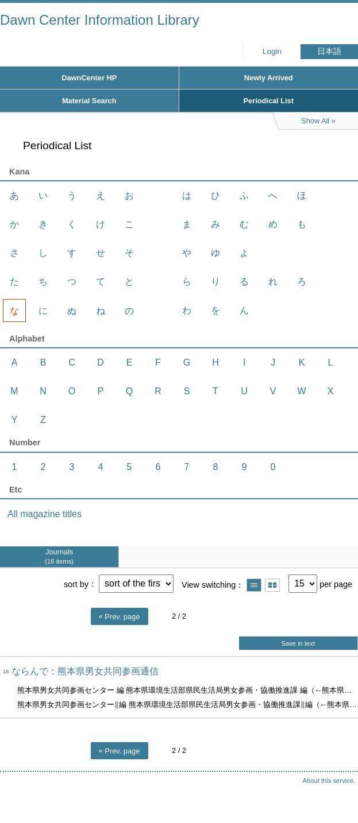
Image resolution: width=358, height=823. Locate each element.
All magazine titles (44, 514)
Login (272, 51)
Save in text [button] (298, 643)
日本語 (329, 51)
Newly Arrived (268, 77)
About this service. (329, 780)
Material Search (89, 100)
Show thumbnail (272, 585)
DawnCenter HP (89, 77)
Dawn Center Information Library (99, 20)
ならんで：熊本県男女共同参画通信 (85, 671)
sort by (76, 583)
